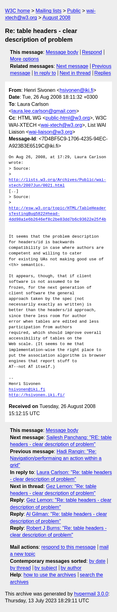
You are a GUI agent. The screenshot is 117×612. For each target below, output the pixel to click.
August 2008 (56, 17)
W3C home (17, 10)
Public (74, 10)
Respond (92, 52)
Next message (72, 66)
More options (24, 59)
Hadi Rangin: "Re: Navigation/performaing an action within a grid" (56, 458)
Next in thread (75, 73)
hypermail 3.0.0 (91, 593)
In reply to (45, 73)
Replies (102, 73)
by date (97, 561)
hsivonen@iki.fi (76, 90)
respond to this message (68, 547)
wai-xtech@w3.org (61, 125)
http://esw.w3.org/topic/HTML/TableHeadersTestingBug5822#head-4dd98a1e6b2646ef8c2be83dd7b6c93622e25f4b (57, 214)
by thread (20, 568)
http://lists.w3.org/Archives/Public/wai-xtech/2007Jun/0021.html (57, 182)
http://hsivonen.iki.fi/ (37, 395)
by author (71, 568)
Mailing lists (48, 10)
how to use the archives (50, 574)
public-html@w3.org (68, 118)
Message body (62, 52)
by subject (46, 568)
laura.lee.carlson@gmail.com (44, 111)
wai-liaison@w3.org (50, 132)
